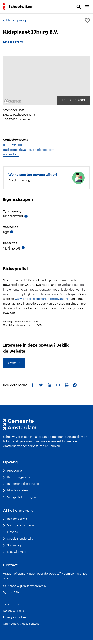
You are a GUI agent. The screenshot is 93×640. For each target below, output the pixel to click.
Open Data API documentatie (21, 623)
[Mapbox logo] (12, 101)
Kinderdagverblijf (17, 477)
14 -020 (11, 592)
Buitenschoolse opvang (21, 484)
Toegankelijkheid (13, 611)
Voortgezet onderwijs (20, 525)
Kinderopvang (14, 20)
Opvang (10, 532)
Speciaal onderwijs (18, 538)
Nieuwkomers (14, 552)
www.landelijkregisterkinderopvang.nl (41, 299)
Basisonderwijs (15, 518)
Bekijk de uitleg (19, 180)
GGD (35, 322)
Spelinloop (12, 545)
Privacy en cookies (14, 617)
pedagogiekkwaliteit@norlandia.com (28, 149)
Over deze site (12, 604)
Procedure (12, 470)
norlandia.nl (11, 154)
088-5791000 (12, 145)
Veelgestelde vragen (19, 497)
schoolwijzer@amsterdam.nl (25, 586)
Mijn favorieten (15, 490)
